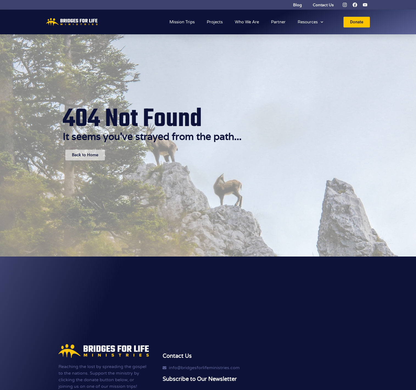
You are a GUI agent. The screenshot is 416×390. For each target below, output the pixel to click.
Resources (310, 22)
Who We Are (247, 22)
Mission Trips (182, 22)
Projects (215, 22)
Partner (278, 22)
